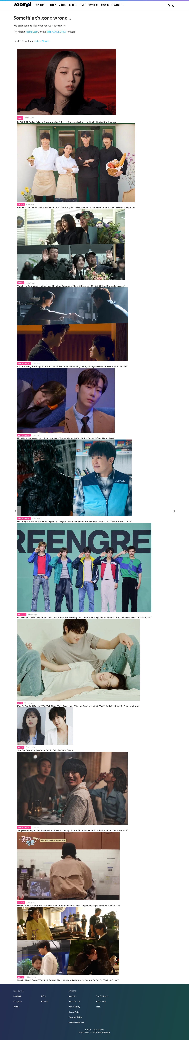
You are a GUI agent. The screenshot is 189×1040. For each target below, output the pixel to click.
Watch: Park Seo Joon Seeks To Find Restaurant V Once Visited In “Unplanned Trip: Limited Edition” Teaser (68, 905)
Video (62, 5)
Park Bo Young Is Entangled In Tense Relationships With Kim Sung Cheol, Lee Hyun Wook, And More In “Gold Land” (72, 366)
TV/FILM (93, 5)
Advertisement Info (77, 1022)
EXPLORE (40, 5)
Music (105, 5)
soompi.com (32, 31)
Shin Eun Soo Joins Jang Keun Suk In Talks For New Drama (45, 750)
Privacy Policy (74, 1007)
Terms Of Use (74, 1001)
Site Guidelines (102, 996)
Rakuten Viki (100, 1032)
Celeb (72, 5)
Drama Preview (24, 363)
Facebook (17, 996)
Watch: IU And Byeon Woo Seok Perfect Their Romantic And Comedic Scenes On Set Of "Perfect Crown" (68, 980)
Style (82, 5)
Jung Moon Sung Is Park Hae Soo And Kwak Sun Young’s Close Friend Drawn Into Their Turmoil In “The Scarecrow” (72, 830)
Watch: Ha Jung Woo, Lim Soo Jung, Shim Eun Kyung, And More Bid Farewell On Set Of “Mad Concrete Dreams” (71, 286)
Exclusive (21, 614)
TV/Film (21, 204)
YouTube (44, 1001)
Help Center (101, 1001)
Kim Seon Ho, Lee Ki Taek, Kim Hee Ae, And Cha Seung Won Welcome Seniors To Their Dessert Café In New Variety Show (76, 207)
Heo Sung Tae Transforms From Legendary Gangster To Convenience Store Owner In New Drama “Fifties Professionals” (74, 521)
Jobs (98, 1007)
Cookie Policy (74, 1012)
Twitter (16, 1007)
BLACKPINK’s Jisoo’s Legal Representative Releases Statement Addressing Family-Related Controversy (66, 122)
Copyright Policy (75, 1017)
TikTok (43, 996)
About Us (72, 996)
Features (117, 5)
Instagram (17, 1001)
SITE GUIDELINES (56, 31)
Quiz (53, 5)
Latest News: (42, 40)
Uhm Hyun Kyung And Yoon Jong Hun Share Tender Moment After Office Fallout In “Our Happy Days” (66, 438)
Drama (20, 283)
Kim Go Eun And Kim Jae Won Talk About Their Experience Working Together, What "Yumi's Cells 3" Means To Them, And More (78, 706)
